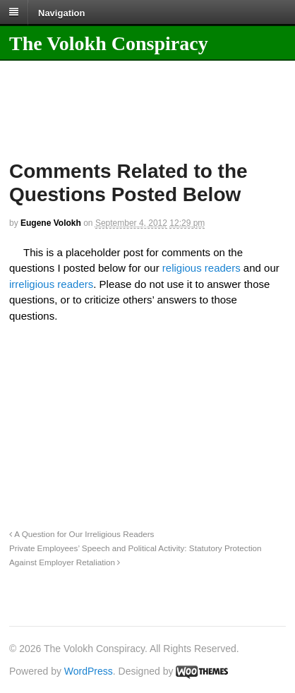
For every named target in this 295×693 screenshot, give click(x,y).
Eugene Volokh (50, 223)
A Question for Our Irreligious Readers (81, 533)
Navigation (61, 12)
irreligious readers (51, 284)
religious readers (201, 268)
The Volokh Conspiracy (108, 43)
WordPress (88, 671)
